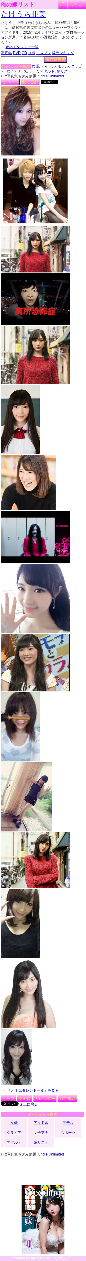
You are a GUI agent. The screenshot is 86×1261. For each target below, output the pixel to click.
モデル (63, 66)
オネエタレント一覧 (22, 47)
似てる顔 (30, 82)
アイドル (48, 66)
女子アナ (14, 71)
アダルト (47, 71)
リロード (10, 82)
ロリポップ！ (62, 1258)
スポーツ (30, 71)
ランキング (72, 4)
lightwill (38, 1258)
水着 (31, 53)
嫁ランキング (63, 53)
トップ (8, 1098)
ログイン (81, 4)
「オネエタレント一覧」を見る (33, 1090)
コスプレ (43, 53)
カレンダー (45, 1098)
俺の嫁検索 (55, 59)
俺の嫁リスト (18, 5)
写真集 (6, 53)
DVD (17, 53)
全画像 (24, 1098)
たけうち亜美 (23, 14)
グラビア (14, 1133)
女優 (35, 66)
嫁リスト (63, 4)
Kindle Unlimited (50, 76)
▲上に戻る (28, 1104)
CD (24, 53)
